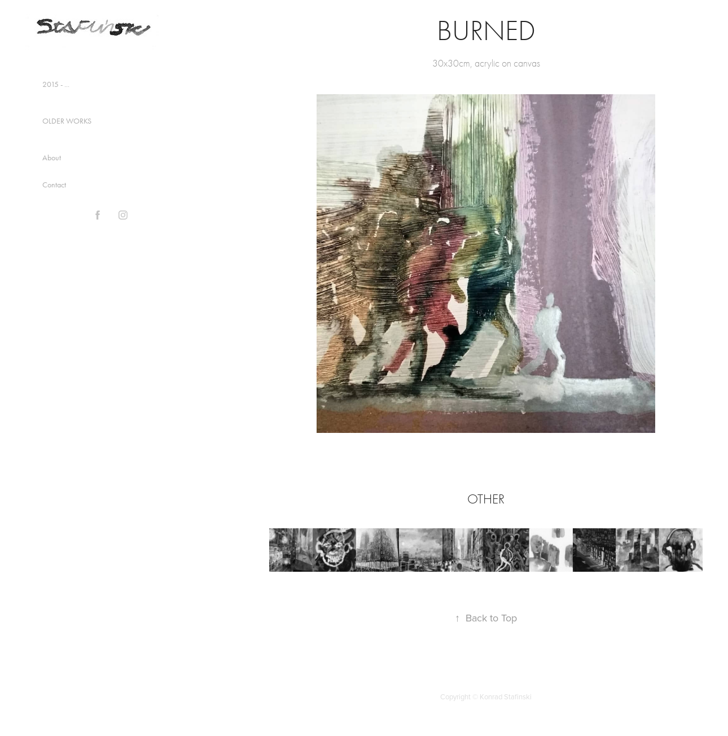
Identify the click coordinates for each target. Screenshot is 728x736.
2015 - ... (55, 84)
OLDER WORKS (66, 121)
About (51, 158)
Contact (54, 185)
